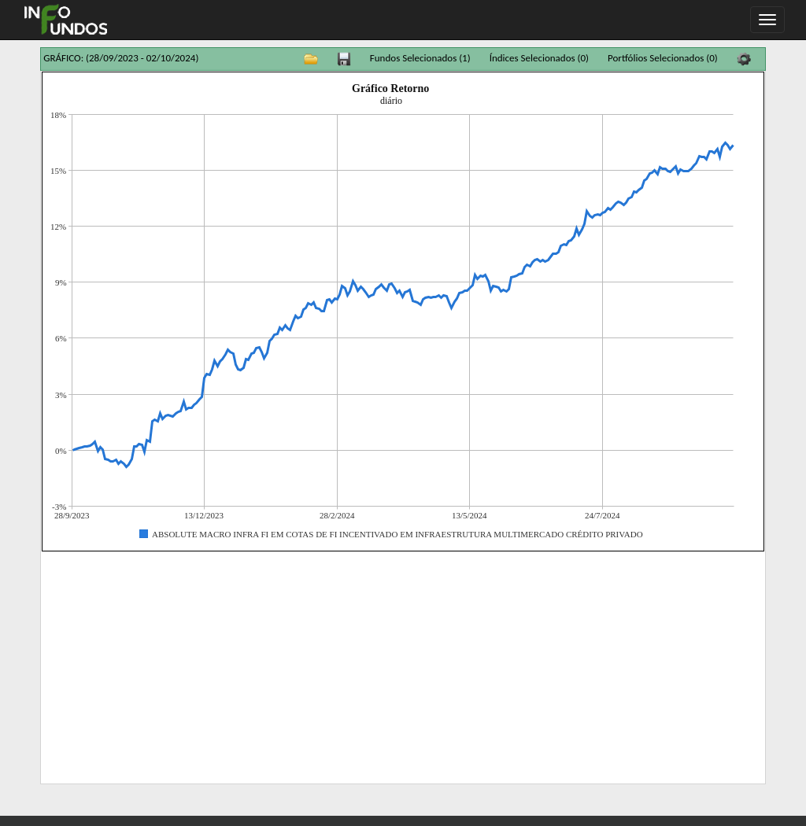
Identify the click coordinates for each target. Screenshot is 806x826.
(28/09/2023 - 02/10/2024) (142, 58)
